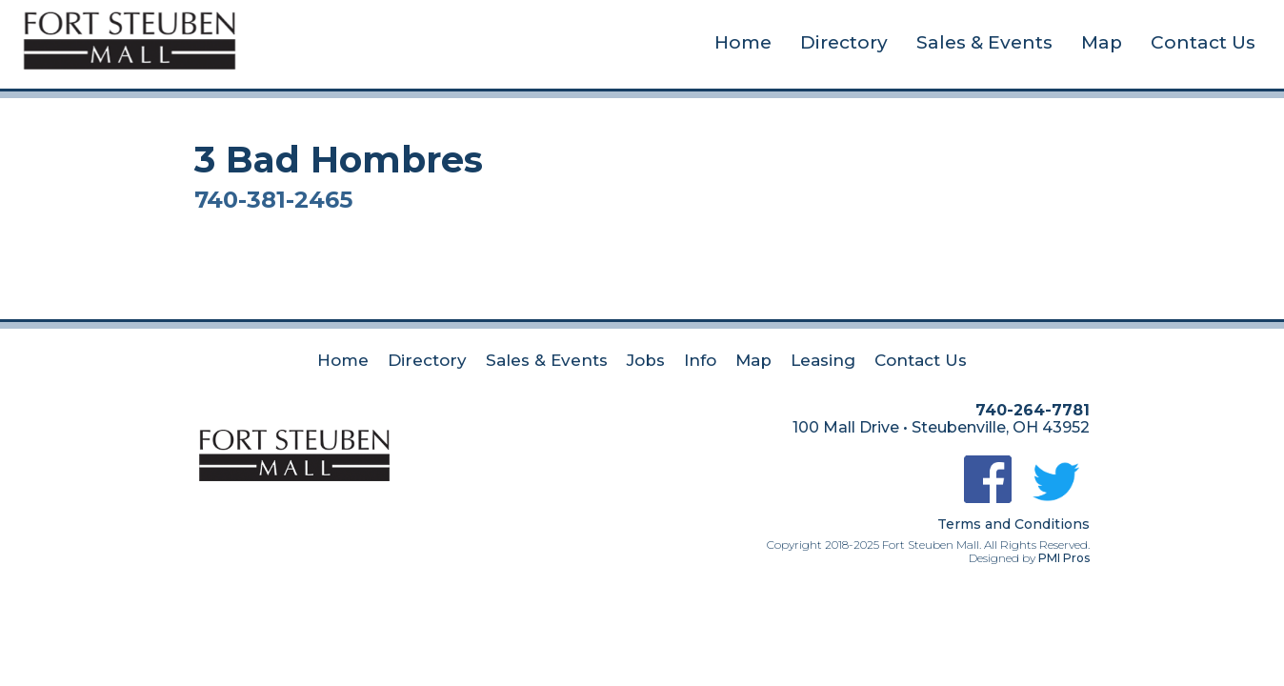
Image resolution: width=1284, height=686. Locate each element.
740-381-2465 (273, 200)
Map (1101, 42)
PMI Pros (1064, 558)
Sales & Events (984, 42)
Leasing (823, 360)
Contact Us (1203, 42)
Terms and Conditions (1013, 524)
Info (700, 360)
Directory (844, 42)
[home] (129, 37)
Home (743, 42)
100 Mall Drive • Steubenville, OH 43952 (941, 427)
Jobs (646, 360)
